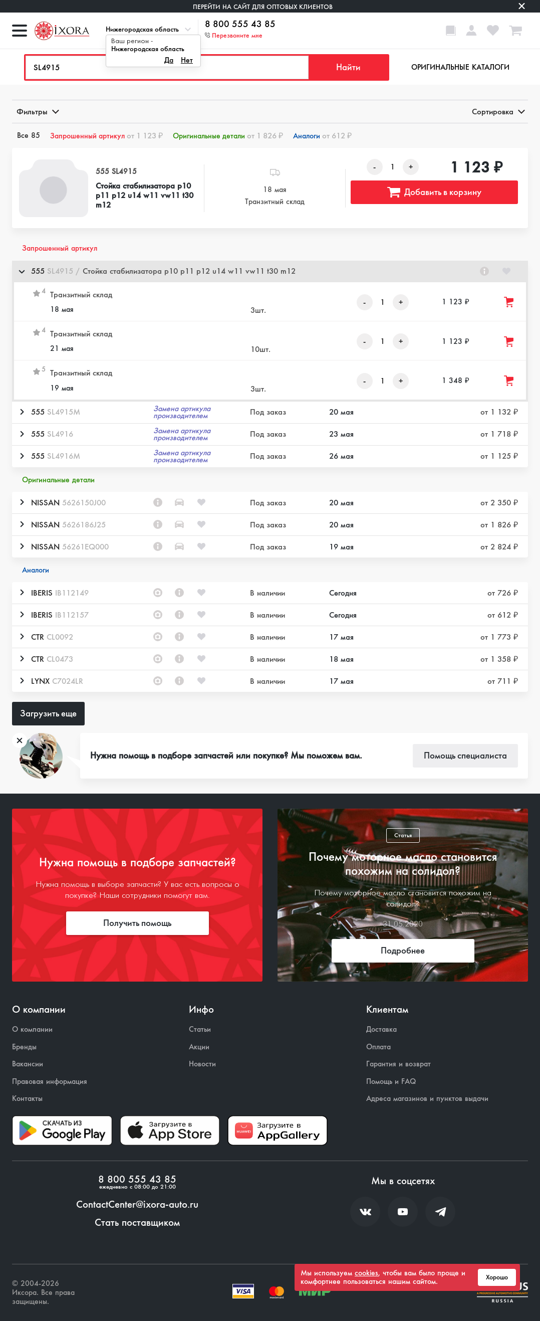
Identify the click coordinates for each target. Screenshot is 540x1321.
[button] (270, 271)
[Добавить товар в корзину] (509, 302)
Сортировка (497, 111)
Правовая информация (49, 1081)
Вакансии (27, 1064)
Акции (199, 1047)
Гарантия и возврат (398, 1064)
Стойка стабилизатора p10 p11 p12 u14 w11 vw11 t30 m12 (144, 195)
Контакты (27, 1098)
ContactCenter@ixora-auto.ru (137, 1205)
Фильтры (37, 111)
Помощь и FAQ (391, 1081)
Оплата (378, 1047)
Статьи (200, 1029)
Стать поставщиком (137, 1223)
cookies (366, 1273)
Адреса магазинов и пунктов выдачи (427, 1098)
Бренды (24, 1047)
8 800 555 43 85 (240, 25)
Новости (202, 1064)
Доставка (381, 1029)
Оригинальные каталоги (460, 67)
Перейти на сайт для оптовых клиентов (263, 7)
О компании (32, 1029)
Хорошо (497, 1277)
